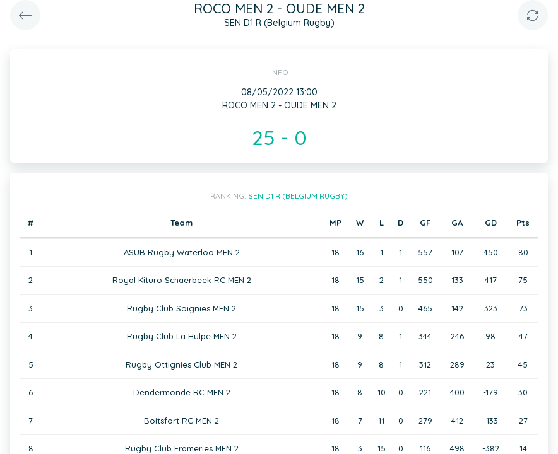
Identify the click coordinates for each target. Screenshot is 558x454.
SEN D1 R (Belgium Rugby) (298, 196)
